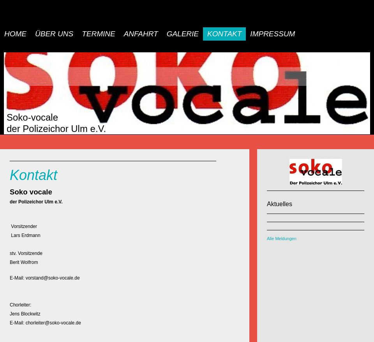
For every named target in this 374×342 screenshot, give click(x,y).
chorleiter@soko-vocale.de (53, 323)
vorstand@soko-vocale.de (53, 278)
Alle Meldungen (281, 238)
